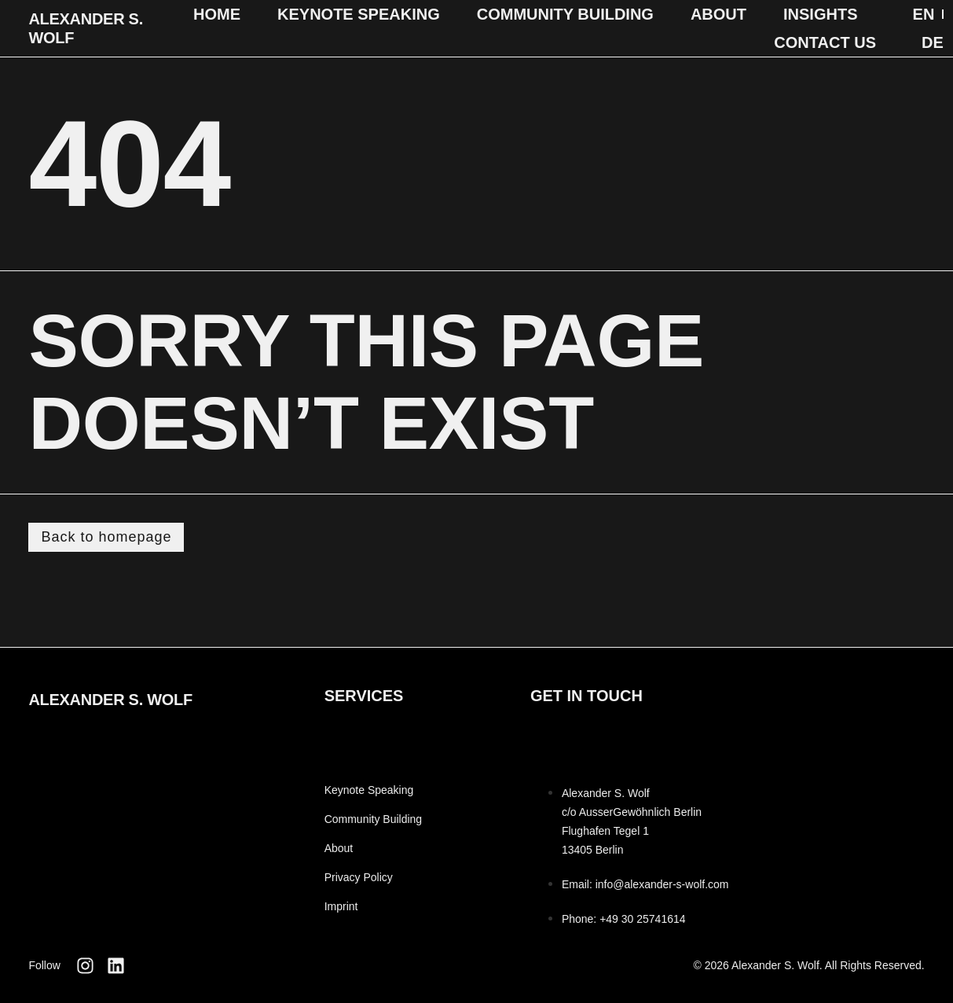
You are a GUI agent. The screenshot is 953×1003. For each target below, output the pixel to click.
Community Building (565, 14)
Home (216, 14)
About (718, 14)
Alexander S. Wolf (110, 699)
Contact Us (825, 42)
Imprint (341, 906)
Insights (820, 14)
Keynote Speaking (358, 14)
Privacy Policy (358, 877)
